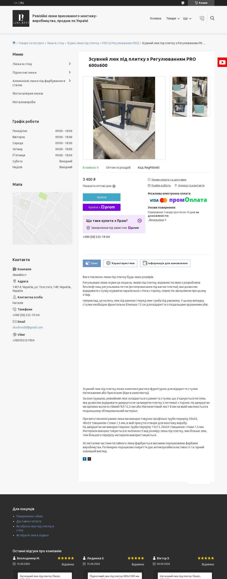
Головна (155, 18)
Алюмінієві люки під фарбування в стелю (39, 83)
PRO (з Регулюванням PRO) (120, 43)
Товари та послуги (31, 43)
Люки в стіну (55, 43)
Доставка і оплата (28, 521)
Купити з (101, 207)
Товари (171, 18)
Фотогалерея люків (28, 93)
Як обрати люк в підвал (32, 535)
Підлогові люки (24, 72)
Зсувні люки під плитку (83, 43)
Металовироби (24, 102)
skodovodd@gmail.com (28, 327)
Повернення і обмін (29, 516)
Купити (101, 197)
